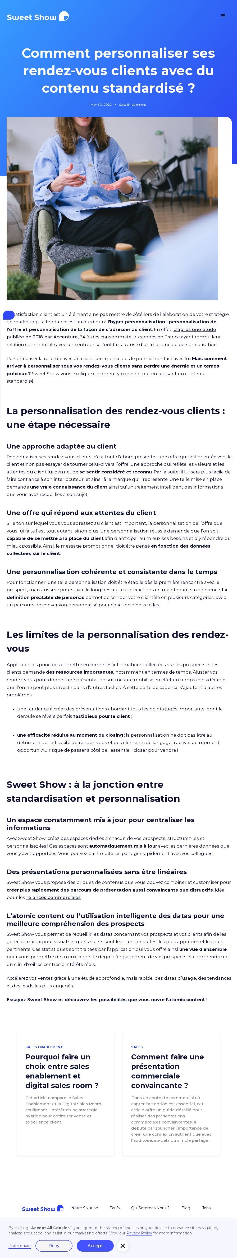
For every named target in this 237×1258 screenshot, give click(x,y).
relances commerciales (53, 897)
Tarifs (115, 1208)
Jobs (206, 1208)
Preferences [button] (19, 1245)
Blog (185, 1208)
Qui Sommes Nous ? (150, 1208)
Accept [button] (95, 1245)
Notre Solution (84, 1208)
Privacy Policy (139, 1233)
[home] (38, 16)
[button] (223, 16)
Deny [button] (54, 1245)
